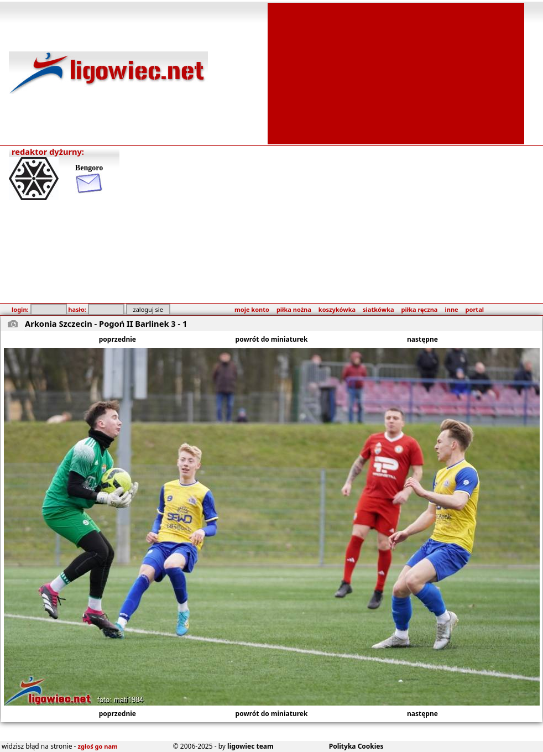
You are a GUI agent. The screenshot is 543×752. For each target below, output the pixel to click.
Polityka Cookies (356, 746)
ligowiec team (250, 746)
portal (475, 309)
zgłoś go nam (98, 746)
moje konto (251, 309)
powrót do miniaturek (272, 339)
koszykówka (337, 309)
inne (451, 309)
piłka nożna (293, 309)
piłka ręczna (419, 309)
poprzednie (117, 339)
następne (422, 339)
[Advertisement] (396, 72)
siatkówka (378, 309)
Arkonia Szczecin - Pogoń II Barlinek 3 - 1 (106, 323)
